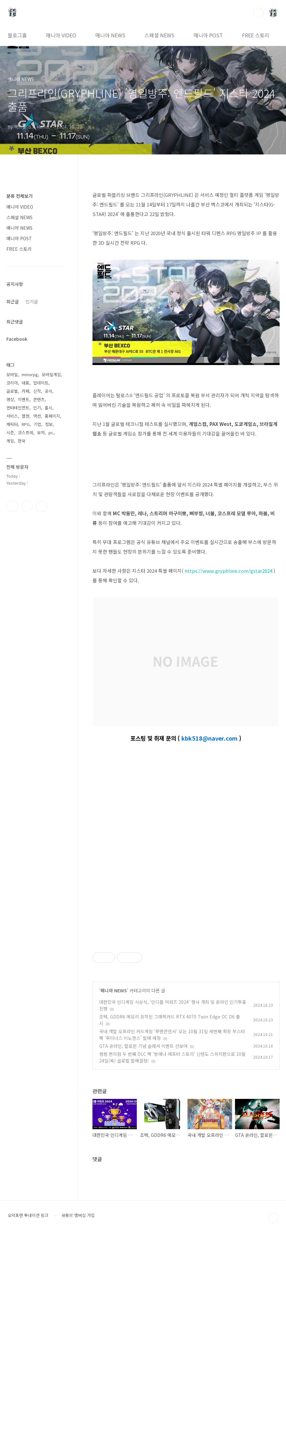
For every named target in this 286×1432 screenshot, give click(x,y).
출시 (48, 408)
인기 (37, 408)
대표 (25, 383)
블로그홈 (17, 35)
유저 (41, 432)
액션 (37, 416)
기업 (37, 424)
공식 (48, 391)
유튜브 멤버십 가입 (78, 1410)
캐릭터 (12, 424)
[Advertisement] (186, 980)
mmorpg (30, 374)
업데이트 (40, 383)
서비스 (12, 416)
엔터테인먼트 (17, 408)
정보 (49, 424)
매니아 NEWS (110, 35)
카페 (25, 391)
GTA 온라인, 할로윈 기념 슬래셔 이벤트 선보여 (143, 1240)
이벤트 (23, 399)
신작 (37, 391)
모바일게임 (51, 374)
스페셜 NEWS (159, 35)
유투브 (41, 506)
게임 (10, 441)
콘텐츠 (39, 399)
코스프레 (25, 432)
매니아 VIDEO (61, 35)
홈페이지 (52, 416)
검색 (258, 13)
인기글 (32, 301)
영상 (10, 399)
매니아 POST (208, 35)
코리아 (12, 383)
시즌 (10, 432)
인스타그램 (27, 506)
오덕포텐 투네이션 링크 (28, 1410)
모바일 (12, 374)
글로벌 (12, 391)
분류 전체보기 (19, 196)
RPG (26, 424)
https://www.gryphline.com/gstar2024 (228, 570)
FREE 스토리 (255, 35)
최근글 (12, 301)
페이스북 (12, 506)
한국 (22, 441)
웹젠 (25, 416)
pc (50, 432)
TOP (273, 1412)
